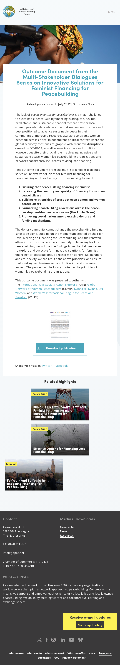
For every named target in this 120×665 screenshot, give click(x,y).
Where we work (54, 653)
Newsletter (67, 527)
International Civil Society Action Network (49, 284)
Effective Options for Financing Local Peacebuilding (59, 450)
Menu (111, 12)
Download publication (61, 348)
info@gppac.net (13, 553)
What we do (34, 653)
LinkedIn (63, 640)
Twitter (46, 366)
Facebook (61, 366)
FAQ (56, 657)
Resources (67, 535)
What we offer (76, 653)
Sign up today (90, 624)
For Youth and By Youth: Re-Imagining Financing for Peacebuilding (27, 483)
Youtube (71, 640)
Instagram (54, 640)
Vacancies (44, 657)
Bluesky (80, 640)
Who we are (16, 653)
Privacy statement (73, 657)
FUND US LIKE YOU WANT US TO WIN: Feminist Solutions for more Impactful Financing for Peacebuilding (60, 412)
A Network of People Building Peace (19, 11)
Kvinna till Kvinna (85, 289)
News (63, 531)
